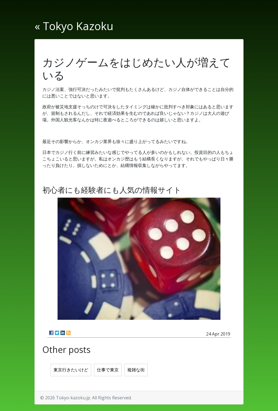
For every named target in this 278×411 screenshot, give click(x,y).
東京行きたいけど (70, 370)
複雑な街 (136, 370)
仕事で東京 (108, 370)
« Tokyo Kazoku (73, 25)
